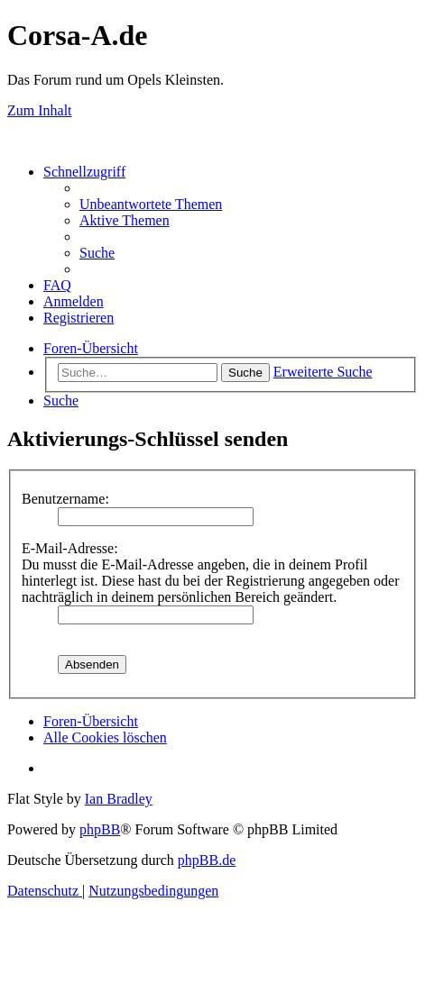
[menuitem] (150, 204)
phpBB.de (207, 860)
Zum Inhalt (39, 110)
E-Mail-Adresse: (70, 548)
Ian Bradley (118, 798)
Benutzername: (65, 498)
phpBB (99, 829)
